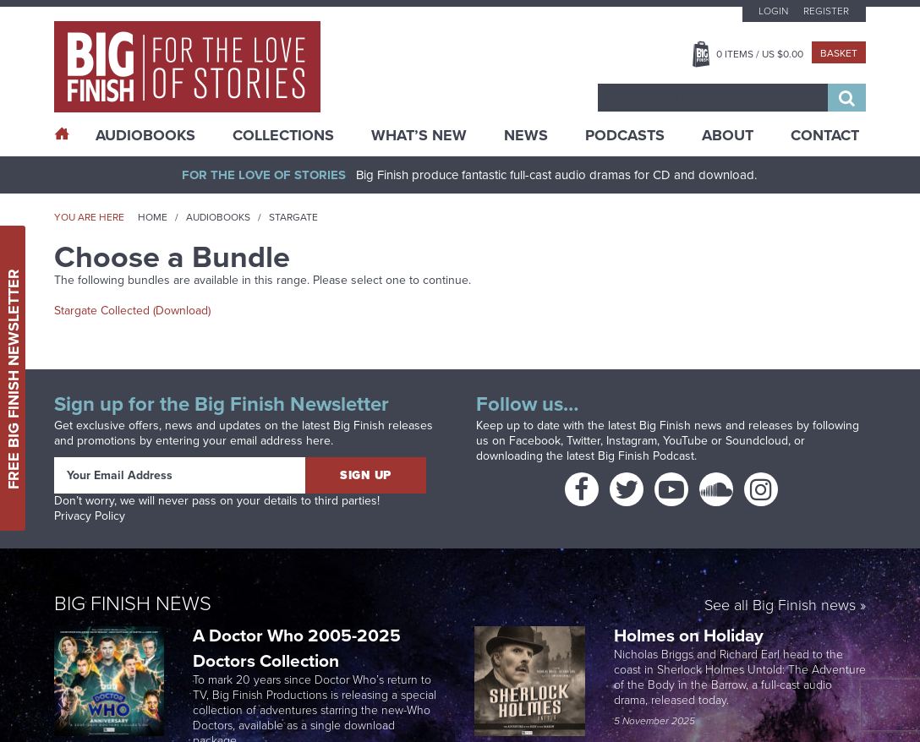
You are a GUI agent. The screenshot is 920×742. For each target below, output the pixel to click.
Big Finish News (132, 603)
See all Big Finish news (780, 606)
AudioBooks (145, 135)
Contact (825, 135)
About (727, 135)
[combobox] (713, 98)
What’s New (419, 135)
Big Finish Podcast (646, 456)
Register (826, 11)
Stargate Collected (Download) (132, 310)
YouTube (685, 441)
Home (152, 217)
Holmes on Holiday (691, 635)
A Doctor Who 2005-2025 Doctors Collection (297, 648)
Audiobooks (218, 217)
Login (773, 11)
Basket (838, 53)
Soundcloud (757, 441)
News (526, 135)
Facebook (535, 441)
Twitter (583, 441)
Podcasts (625, 135)
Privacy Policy (89, 516)
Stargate (293, 217)
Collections (283, 135)
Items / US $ (759, 54)
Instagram (631, 441)
